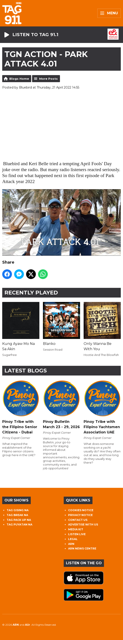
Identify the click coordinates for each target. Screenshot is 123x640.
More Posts (48, 78)
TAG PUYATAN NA (19, 524)
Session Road (52, 349)
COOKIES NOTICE (80, 510)
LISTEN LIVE (77, 534)
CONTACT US (77, 520)
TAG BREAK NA (17, 515)
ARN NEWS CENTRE (82, 548)
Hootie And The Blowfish (101, 355)
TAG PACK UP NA (19, 520)
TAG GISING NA (18, 510)
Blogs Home (19, 78)
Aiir (27, 624)
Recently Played (31, 292)
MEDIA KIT (75, 529)
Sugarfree (9, 355)
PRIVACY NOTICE (80, 515)
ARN (71, 544)
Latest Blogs (25, 370)
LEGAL (73, 539)
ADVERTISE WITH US (83, 524)
